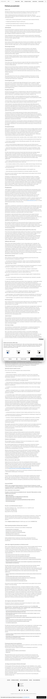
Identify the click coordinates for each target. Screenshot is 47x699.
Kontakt (8, 680)
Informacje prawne (15, 680)
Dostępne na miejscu (28, 1)
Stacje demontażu (36, 680)
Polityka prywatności (24, 680)
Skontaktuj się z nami (41, 697)
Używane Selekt (40, 1)
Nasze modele (17, 1)
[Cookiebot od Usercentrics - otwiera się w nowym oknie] (39, 339)
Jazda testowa (34, 1)
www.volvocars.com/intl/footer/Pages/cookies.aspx (20, 468)
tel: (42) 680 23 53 (26, 697)
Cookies (30, 680)
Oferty (22, 1)
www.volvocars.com (31, 200)
